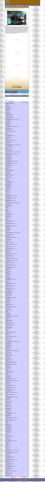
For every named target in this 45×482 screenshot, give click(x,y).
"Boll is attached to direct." (9, 401)
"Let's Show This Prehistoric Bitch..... (10, 221)
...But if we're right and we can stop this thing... (12, 417)
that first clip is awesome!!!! (9, 290)
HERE (27, 28)
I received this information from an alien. (11, 387)
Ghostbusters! (7, 110)
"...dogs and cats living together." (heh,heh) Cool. (12, 380)
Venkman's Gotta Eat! (8, 184)
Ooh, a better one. (8, 343)
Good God (7, 311)
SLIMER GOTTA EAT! (8, 424)
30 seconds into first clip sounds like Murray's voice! (12, 119)
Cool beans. (7, 105)
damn (6, 133)
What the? (7, 281)
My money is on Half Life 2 (9, 355)
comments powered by (9, 100)
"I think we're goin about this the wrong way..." (11, 260)
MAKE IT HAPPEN (8, 399)
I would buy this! (8, 230)
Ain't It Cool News (11, 2)
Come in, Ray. (7, 179)
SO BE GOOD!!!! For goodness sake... (10, 288)
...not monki (7, 276)
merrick (18, 10)
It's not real (7, 207)
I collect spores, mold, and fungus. (10, 135)
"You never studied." (8, 239)
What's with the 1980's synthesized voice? (11, 163)
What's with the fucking (9, 475)
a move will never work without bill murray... (11, 237)
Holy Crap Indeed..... (8, 408)
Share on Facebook (11, 92)
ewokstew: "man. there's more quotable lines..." (12, 392)
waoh (6, 447)
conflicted (7, 445)
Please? (7, 193)
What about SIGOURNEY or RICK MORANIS (11, 362)
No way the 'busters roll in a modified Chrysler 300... (12, 126)
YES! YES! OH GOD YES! (9, 128)
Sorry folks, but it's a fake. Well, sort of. (11, 378)
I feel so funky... (8, 172)
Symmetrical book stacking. (9, 304)
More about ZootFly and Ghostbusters (10, 267)
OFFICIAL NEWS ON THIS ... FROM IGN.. (11, 466)
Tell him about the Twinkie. (9, 142)
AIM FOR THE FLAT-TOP (9, 186)
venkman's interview (8, 415)
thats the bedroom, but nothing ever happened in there (12, 350)
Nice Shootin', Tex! (8, 357)
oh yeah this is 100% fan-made (9, 325)
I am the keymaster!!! (8, 431)
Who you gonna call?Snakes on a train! (11, 200)
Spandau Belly (7, 429)
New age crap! (7, 112)
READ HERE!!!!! (8, 269)
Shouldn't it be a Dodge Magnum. (10, 170)
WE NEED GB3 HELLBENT (9, 320)
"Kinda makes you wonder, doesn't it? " (11, 385)
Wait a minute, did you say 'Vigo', (10, 461)
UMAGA (7, 209)
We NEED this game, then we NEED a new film (11, 154)
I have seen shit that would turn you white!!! (11, 140)
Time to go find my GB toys (9, 214)
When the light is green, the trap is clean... (11, 364)
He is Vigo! (7, 334)
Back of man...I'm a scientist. (9, 473)
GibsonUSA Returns (8, 348)
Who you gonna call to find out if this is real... (11, 253)
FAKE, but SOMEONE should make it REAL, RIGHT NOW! (13, 341)
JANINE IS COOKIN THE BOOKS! (10, 103)
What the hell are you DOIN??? (9, 149)
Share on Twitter (22, 92)
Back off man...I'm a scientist (9, 436)
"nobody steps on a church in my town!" (11, 223)
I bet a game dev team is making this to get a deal (12, 258)
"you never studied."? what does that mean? (11, 244)
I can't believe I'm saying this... (9, 371)
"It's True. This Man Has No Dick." (10, 117)
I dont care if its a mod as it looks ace (10, 246)
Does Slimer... (7, 454)
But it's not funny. (8, 313)
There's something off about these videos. (11, 306)
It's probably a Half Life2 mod (9, 327)
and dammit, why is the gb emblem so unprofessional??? (13, 202)
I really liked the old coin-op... (9, 147)
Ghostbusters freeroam (9, 177)
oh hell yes (7, 438)
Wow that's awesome (8, 216)
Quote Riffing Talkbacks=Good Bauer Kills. (11, 297)
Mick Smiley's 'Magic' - (8, 274)
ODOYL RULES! (8, 318)
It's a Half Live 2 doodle (9, 295)
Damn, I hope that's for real (9, 468)
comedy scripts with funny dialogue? (10, 394)
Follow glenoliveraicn (17, 90)
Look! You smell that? (8, 156)
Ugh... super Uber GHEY (9, 165)
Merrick (18, 87)
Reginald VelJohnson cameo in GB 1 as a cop (11, 459)
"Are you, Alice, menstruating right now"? (11, 283)
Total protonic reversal (8, 410)
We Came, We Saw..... (8, 251)
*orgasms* (7, 422)
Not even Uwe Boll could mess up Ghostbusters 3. (12, 452)
